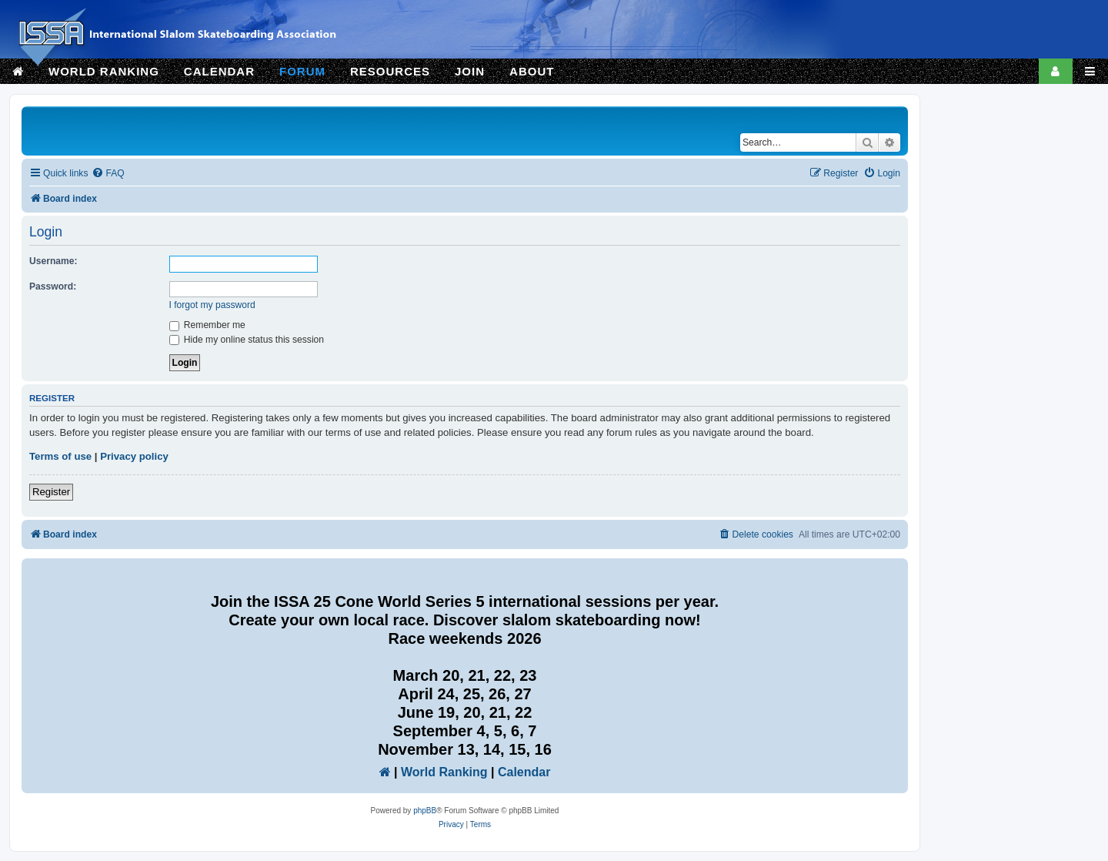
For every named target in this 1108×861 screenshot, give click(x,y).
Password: (52, 286)
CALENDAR (219, 71)
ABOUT (531, 71)
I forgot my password (212, 305)
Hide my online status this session (247, 339)
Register (51, 492)
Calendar (524, 772)
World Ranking (444, 772)
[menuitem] (108, 173)
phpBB (424, 810)
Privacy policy (134, 456)
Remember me (207, 325)
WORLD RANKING (103, 71)
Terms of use (60, 456)
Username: (53, 261)
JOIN (470, 71)
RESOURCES (390, 71)
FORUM (302, 71)
